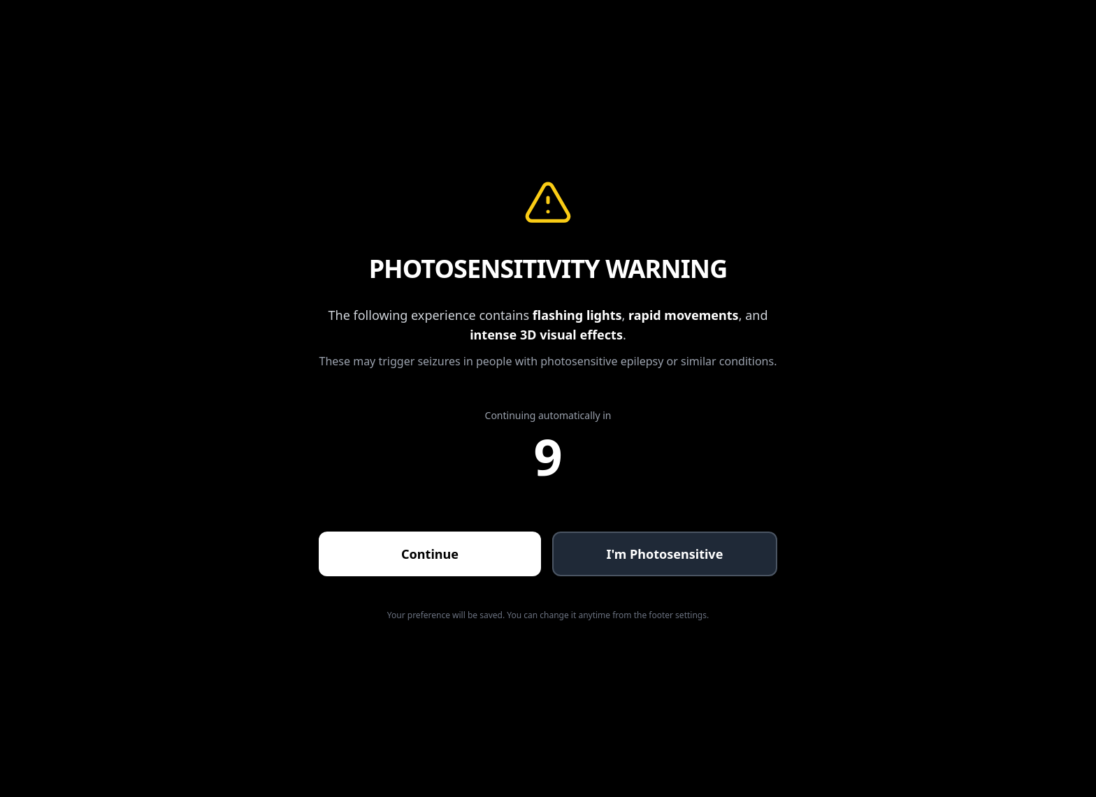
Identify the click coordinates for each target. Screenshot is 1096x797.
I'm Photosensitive (665, 554)
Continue (430, 554)
